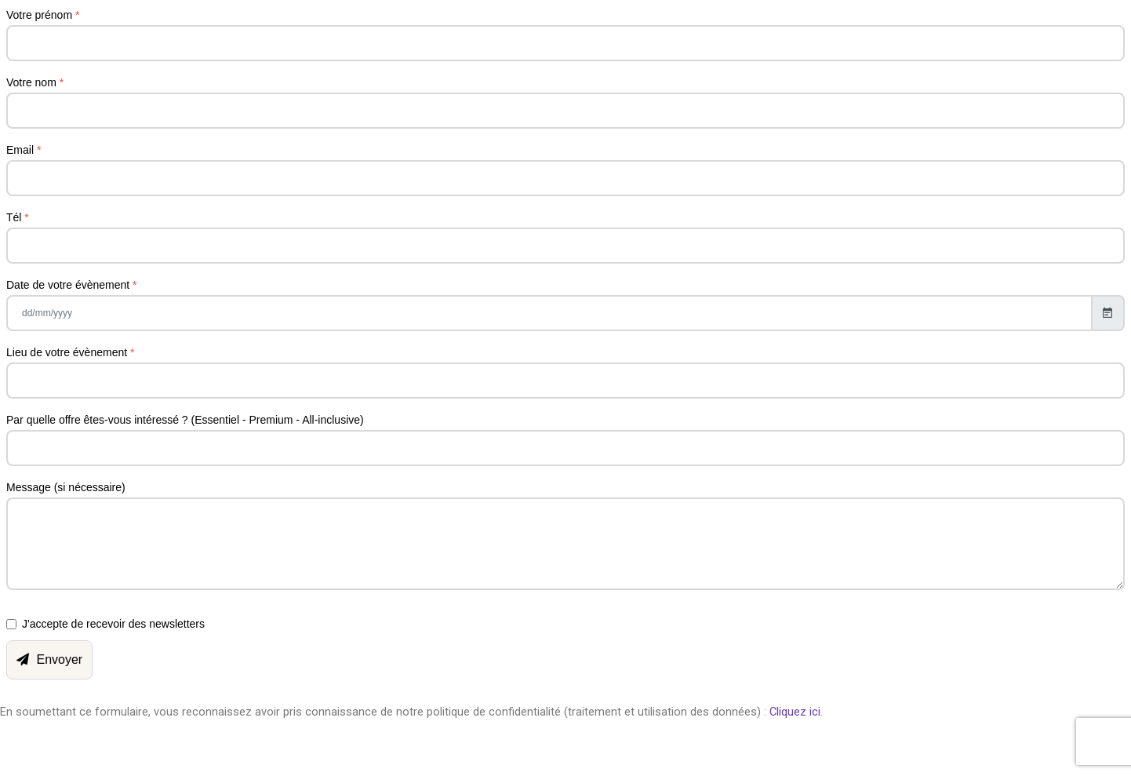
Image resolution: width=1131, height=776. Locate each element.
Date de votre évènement (71, 285)
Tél (17, 217)
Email (23, 150)
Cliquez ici (794, 712)
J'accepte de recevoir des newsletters (113, 624)
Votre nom (35, 82)
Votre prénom (42, 15)
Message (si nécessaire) (65, 487)
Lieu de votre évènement (70, 352)
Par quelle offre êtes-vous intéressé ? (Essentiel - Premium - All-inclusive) (185, 420)
